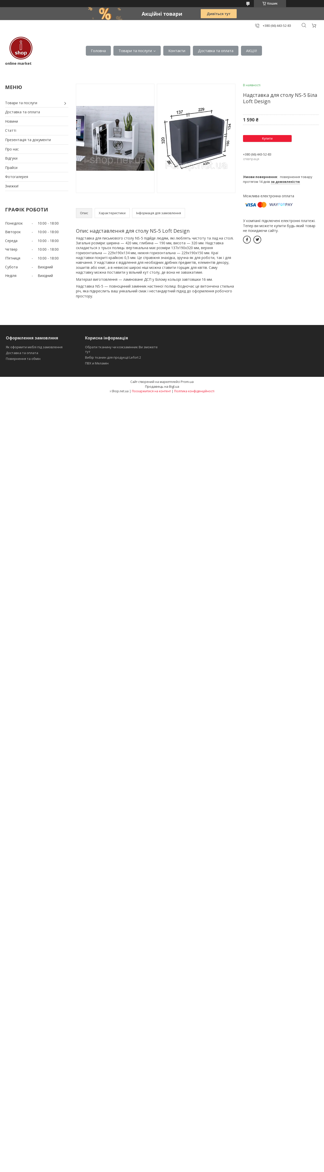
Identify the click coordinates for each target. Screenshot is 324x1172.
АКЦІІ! (251, 50)
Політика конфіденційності (194, 391)
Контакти (176, 50)
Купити (267, 138)
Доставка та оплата (215, 50)
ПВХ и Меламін (97, 363)
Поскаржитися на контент (151, 391)
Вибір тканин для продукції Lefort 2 (113, 357)
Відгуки (11, 158)
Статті (10, 130)
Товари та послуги (135, 50)
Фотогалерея (16, 176)
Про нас (12, 149)
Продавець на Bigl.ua (162, 386)
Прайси (11, 167)
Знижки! (11, 186)
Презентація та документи (28, 139)
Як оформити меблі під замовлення (34, 347)
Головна (98, 50)
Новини (11, 121)
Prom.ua (187, 381)
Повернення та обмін (23, 358)
